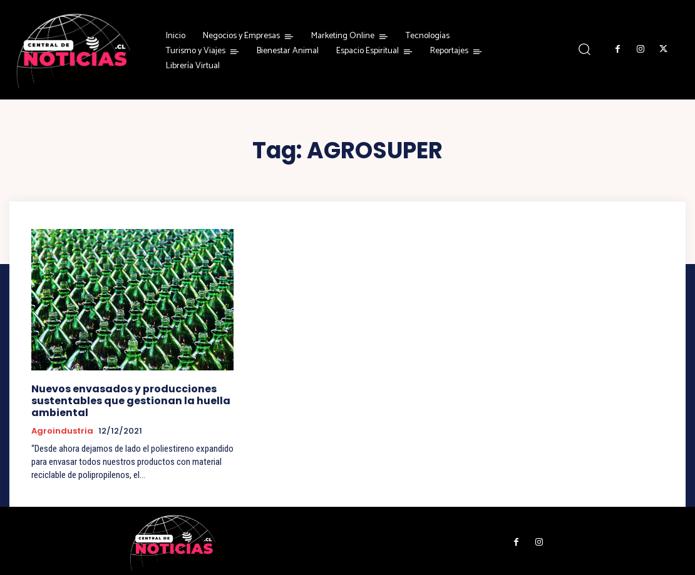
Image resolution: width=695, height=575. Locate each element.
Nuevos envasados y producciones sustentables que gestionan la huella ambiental (126, 399)
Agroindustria (62, 429)
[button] (584, 49)
